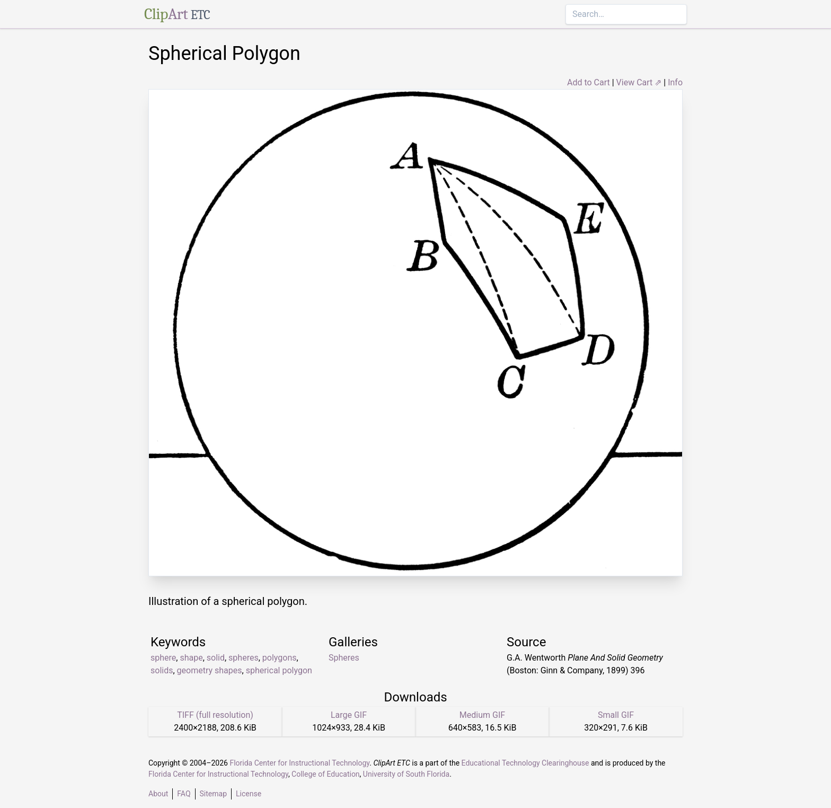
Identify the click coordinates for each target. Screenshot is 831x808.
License (248, 793)
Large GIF (349, 715)
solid (216, 658)
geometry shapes (209, 670)
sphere (163, 658)
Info (675, 82)
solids (162, 670)
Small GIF (616, 715)
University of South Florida (406, 774)
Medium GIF (482, 715)
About (158, 793)
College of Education (325, 774)
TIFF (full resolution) (215, 715)
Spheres (344, 658)
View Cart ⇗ (639, 82)
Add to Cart (588, 82)
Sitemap (213, 793)
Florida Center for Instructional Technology (299, 763)
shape (191, 658)
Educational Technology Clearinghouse (525, 763)
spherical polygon (279, 670)
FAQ (183, 793)
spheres (243, 658)
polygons (279, 658)
